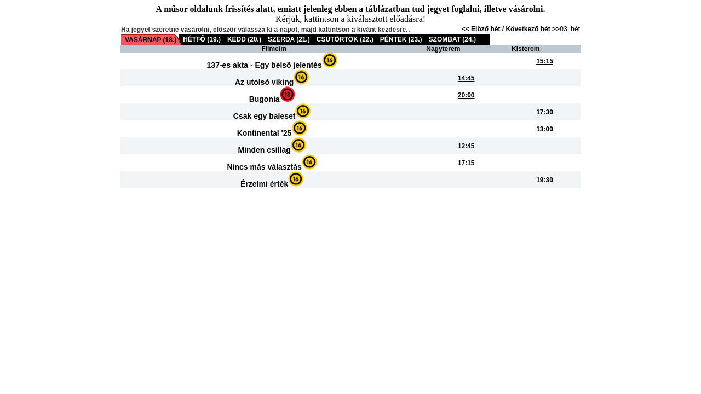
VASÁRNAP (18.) (150, 40)
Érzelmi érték (264, 183)
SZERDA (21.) (289, 39)
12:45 (466, 146)
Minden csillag (264, 150)
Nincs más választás (264, 167)
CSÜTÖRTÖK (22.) (345, 39)
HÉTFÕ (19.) (202, 39)
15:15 (544, 61)
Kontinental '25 (264, 133)
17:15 (466, 163)
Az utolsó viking (264, 82)
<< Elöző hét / (484, 29)
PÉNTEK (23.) (401, 39)
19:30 (544, 180)
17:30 (544, 112)
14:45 (466, 78)
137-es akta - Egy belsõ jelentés (264, 65)
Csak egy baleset (264, 116)
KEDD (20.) (244, 39)
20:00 (466, 95)
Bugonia (264, 99)
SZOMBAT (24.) (452, 39)
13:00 (544, 129)
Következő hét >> (532, 29)
